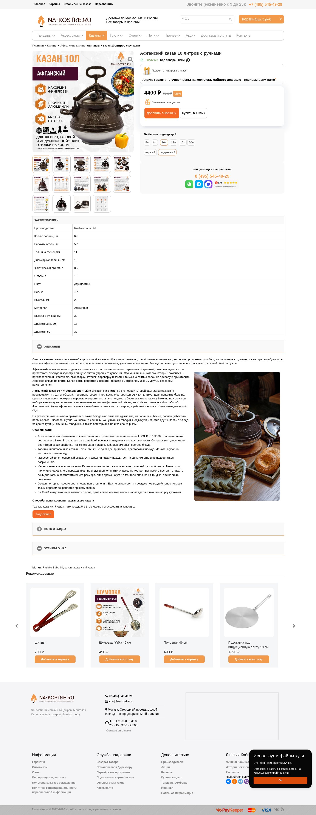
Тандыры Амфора (174, 782)
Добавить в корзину (161, 113)
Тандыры (46, 35)
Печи (153, 35)
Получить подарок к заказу (169, 70)
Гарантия (38, 762)
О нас (36, 772)
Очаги (135, 35)
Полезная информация (177, 793)
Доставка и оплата (216, 35)
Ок (280, 780)
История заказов (237, 767)
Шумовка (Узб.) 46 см (115, 642)
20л (191, 142)
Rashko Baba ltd (52, 567)
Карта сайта (105, 787)
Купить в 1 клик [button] (193, 113)
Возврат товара (107, 762)
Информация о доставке (49, 777)
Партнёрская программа (113, 772)
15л (182, 142)
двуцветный (167, 152)
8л (154, 142)
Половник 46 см (175, 642)
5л (147, 142)
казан (68, 567)
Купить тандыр (171, 777)
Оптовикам (39, 767)
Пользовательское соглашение (53, 782)
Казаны (96, 35)
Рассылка (232, 772)
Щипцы (40, 642)
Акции (190, 35)
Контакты (243, 35)
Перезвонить (104, 4)
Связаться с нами (118, 730)
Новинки (167, 787)
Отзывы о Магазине (110, 782)
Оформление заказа (77, 4)
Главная (39, 4)
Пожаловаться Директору (114, 767)
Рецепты (167, 772)
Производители (172, 762)
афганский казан (84, 567)
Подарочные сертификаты (115, 777)
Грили (116, 35)
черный (150, 152)
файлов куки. (281, 772)
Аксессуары (72, 35)
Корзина (54, 4)
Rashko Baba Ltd (85, 228)
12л (173, 142)
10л (164, 142)
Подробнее (43, 514)
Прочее (172, 35)
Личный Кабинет (237, 762)
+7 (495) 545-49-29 (265, 4)
